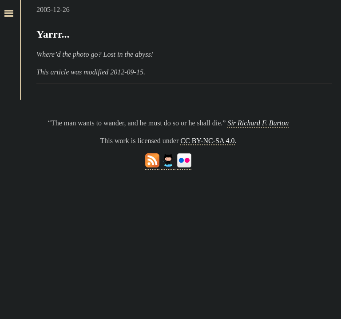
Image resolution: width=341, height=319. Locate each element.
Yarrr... (52, 34)
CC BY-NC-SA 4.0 (207, 140)
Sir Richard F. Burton (258, 123)
